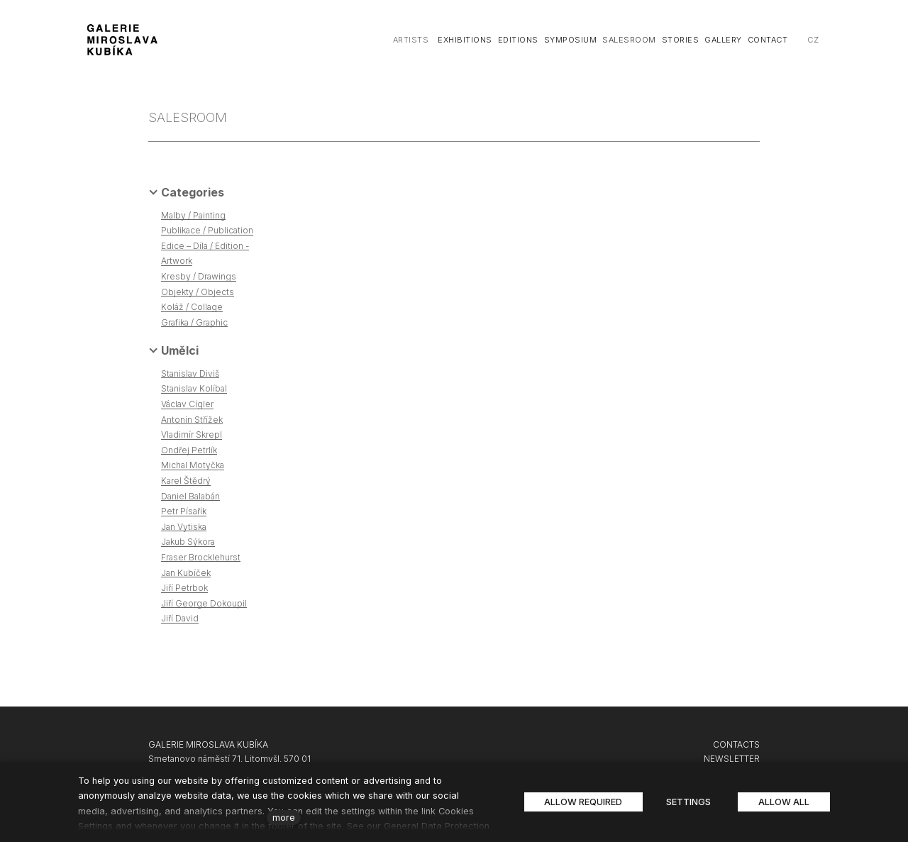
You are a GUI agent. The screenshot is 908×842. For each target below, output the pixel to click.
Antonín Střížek (192, 419)
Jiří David (180, 618)
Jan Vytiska (183, 526)
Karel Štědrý (186, 480)
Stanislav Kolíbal (194, 388)
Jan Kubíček (186, 572)
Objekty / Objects (197, 292)
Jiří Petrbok (184, 587)
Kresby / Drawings (198, 276)
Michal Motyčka (192, 465)
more (283, 817)
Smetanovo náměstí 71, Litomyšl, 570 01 (229, 758)
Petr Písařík (183, 511)
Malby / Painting (193, 215)
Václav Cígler (187, 404)
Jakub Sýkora (188, 541)
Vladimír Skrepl (191, 434)
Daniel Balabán (190, 496)
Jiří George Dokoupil (204, 603)
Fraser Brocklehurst (200, 557)
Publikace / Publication (207, 230)
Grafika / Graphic (194, 322)
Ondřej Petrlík (189, 450)
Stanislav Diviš (190, 373)
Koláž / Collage (192, 306)
